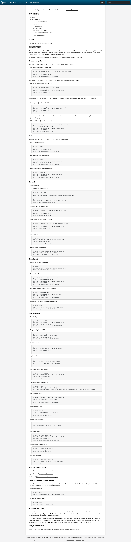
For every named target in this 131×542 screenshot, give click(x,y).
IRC (83, 540)
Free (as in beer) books (40, 30)
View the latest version (72, 10)
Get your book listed (39, 35)
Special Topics (38, 28)
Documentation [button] (34, 2)
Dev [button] (26, 2)
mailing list (78, 540)
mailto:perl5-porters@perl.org (72, 529)
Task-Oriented (38, 26)
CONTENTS (34, 14)
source (35, 6)
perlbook (31, 7)
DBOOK (48, 537)
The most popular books (40, 21)
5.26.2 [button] (21, 2)
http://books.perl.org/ (60, 52)
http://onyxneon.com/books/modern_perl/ (47, 477)
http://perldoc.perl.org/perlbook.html (49, 515)
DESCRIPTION (36, 19)
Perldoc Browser (9, 2)
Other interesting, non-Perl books (43, 32)
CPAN (39, 6)
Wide (102, 2)
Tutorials (36, 24)
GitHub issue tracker (66, 537)
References (37, 23)
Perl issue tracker (70, 540)
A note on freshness (39, 34)
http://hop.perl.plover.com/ (46, 474)
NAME (33, 17)
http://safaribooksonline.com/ (74, 57)
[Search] (118, 2)
